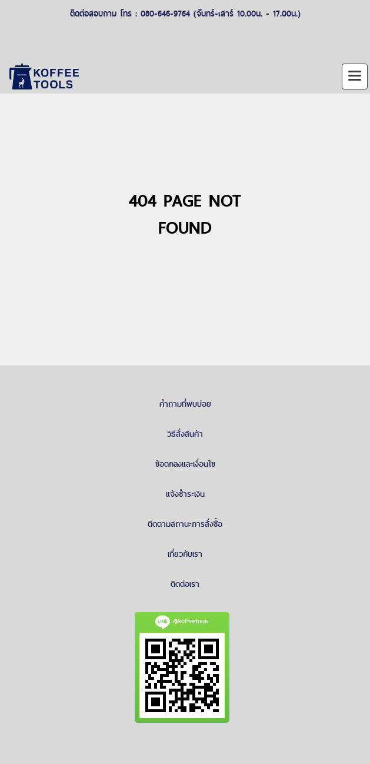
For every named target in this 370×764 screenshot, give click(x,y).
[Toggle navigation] (355, 76)
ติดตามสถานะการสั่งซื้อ (185, 523)
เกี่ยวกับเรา (185, 553)
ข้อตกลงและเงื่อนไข (185, 463)
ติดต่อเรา (185, 583)
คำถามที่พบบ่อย (185, 403)
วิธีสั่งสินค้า (185, 433)
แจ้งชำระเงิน (185, 493)
